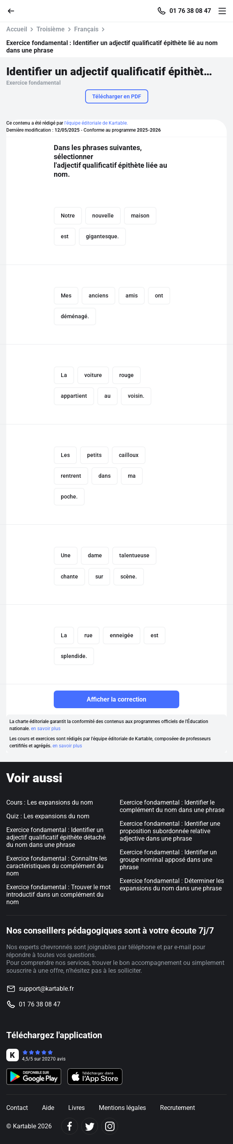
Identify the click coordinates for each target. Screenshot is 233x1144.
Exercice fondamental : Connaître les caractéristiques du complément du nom (56, 866)
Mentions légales (122, 1107)
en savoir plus (45, 728)
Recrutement (177, 1107)
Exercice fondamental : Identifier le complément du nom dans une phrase (172, 806)
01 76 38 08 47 (190, 11)
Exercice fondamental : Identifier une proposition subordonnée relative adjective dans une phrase (170, 831)
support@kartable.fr (46, 988)
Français (86, 29)
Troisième (50, 29)
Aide (48, 1107)
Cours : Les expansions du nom (49, 802)
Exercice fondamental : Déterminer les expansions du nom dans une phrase (172, 884)
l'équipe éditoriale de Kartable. (96, 123)
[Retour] (14, 10)
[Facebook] (69, 1126)
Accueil (16, 29)
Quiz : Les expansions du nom (47, 816)
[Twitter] (89, 1126)
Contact (17, 1107)
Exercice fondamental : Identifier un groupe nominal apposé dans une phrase (168, 859)
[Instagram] (109, 1126)
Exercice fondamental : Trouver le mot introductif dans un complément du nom (58, 894)
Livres (76, 1107)
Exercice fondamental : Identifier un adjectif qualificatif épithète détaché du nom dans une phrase (56, 837)
